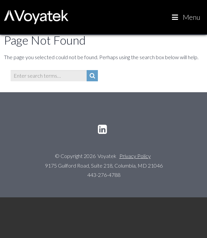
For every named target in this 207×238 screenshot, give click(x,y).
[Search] (92, 75)
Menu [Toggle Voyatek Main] (185, 17)
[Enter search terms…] (49, 75)
